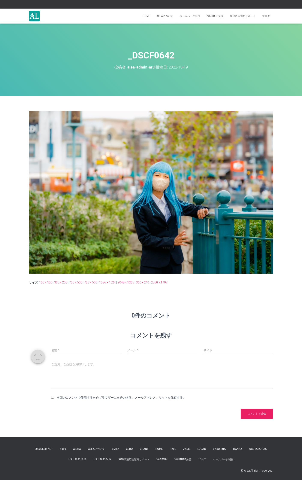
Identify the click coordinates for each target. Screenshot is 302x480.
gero (129, 448)
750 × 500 (75, 282)
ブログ (266, 16)
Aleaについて (165, 16)
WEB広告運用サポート (243, 16)
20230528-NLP (43, 448)
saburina (219, 448)
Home (146, 16)
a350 (63, 448)
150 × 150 (45, 282)
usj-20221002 (258, 448)
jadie (186, 448)
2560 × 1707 (159, 282)
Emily (115, 448)
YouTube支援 (214, 16)
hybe (173, 448)
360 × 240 (142, 282)
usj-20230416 (103, 459)
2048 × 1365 (126, 282)
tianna (237, 448)
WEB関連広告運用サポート (134, 459)
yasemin (162, 459)
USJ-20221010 (78, 459)
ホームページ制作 (189, 16)
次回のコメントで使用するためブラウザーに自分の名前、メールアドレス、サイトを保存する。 (121, 397)
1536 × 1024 (107, 282)
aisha (77, 448)
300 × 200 (60, 282)
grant (144, 448)
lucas (201, 448)
